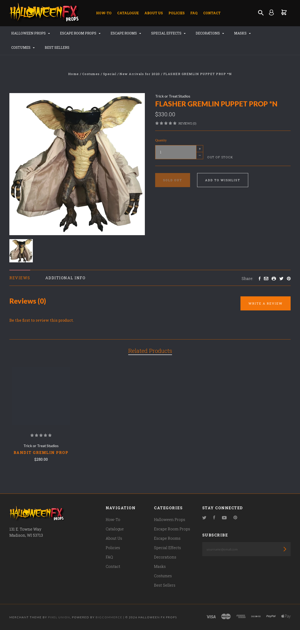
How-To (104, 13)
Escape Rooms (126, 33)
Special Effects (168, 33)
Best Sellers (57, 47)
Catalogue (128, 13)
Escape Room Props (80, 33)
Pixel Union (59, 617)
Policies (177, 13)
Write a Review (265, 303)
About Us (153, 13)
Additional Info (65, 277)
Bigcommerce (109, 617)
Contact (212, 13)
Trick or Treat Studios (172, 96)
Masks (242, 33)
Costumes (23, 47)
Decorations (210, 33)
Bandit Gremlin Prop (41, 452)
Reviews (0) (187, 123)
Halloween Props (30, 33)
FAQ (194, 13)
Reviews (19, 277)
